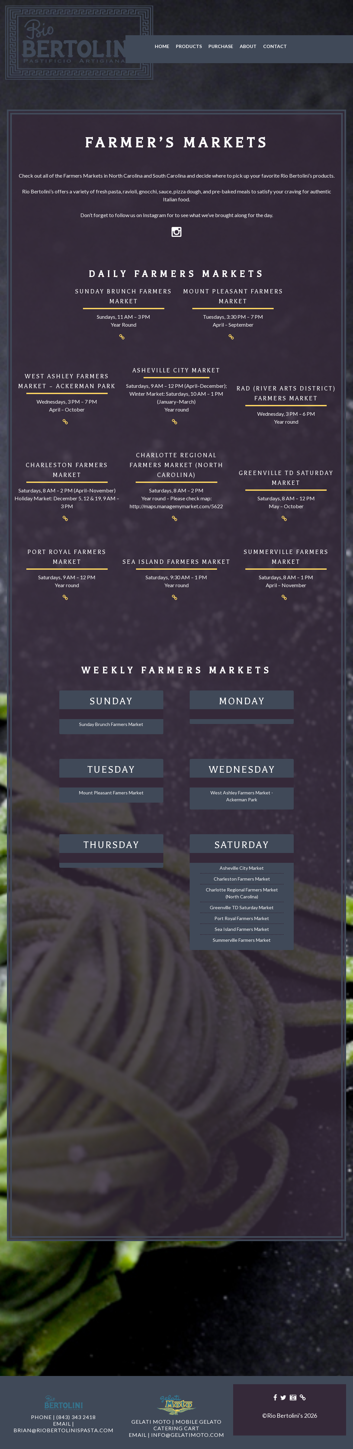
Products (177, 46)
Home (150, 46)
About (236, 46)
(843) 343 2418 (76, 1410)
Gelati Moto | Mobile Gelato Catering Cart (176, 1418)
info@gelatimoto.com (187, 1428)
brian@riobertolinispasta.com (64, 1423)
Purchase (209, 46)
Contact (263, 46)
